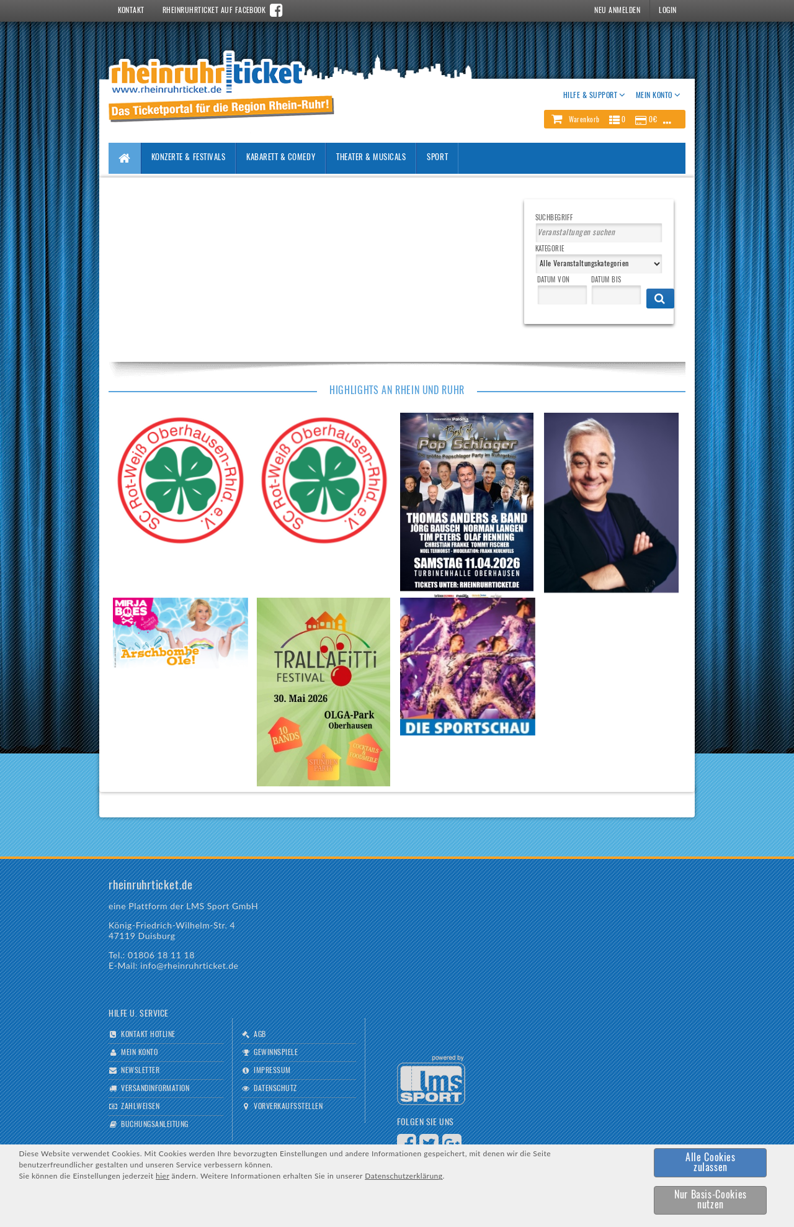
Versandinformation (155, 1088)
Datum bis (606, 280)
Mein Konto (139, 1052)
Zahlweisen (140, 1106)
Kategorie (549, 249)
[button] (614, 119)
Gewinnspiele (276, 1052)
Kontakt (131, 10)
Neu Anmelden (617, 10)
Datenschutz (275, 1088)
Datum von (553, 280)
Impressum (272, 1070)
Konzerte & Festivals (188, 158)
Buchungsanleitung (154, 1124)
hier (162, 1175)
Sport (437, 158)
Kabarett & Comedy (280, 158)
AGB (259, 1034)
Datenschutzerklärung (403, 1175)
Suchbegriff (554, 218)
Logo (431, 1080)
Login (667, 10)
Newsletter (140, 1070)
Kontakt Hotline (148, 1034)
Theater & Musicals (371, 158)
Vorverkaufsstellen (288, 1106)
